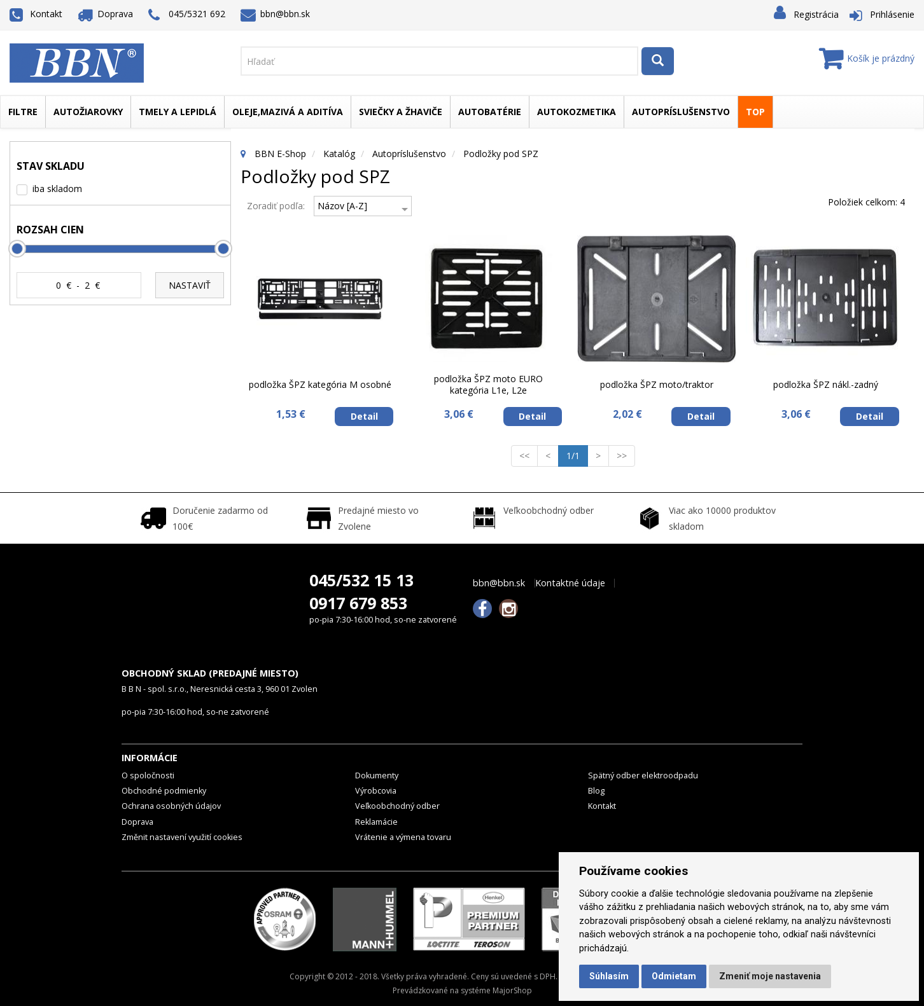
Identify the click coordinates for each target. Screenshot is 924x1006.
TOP (755, 112)
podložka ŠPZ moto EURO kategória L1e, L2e (488, 384)
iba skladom (57, 189)
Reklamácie (376, 822)
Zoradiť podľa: (276, 206)
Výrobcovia (375, 790)
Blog (596, 790)
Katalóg (339, 154)
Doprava (106, 14)
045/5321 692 (186, 15)
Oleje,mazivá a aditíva (287, 112)
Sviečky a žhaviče (400, 112)
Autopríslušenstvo (681, 112)
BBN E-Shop (280, 154)
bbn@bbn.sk (276, 14)
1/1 (577, 455)
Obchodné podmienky (164, 790)
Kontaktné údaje (570, 583)
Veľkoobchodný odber (397, 806)
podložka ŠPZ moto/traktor (656, 384)
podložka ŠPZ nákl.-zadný (825, 384)
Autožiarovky (88, 112)
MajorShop (512, 990)
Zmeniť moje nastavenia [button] (770, 976)
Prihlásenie (892, 14)
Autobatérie (489, 112)
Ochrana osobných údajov (171, 806)
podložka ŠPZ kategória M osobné (320, 384)
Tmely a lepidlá (177, 112)
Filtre (23, 112)
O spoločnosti (148, 775)
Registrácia (816, 14)
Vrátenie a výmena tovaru (403, 837)
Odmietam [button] (674, 976)
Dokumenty (376, 775)
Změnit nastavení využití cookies (182, 837)
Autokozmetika (576, 112)
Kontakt (36, 14)
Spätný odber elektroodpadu (643, 775)
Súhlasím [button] (609, 976)
